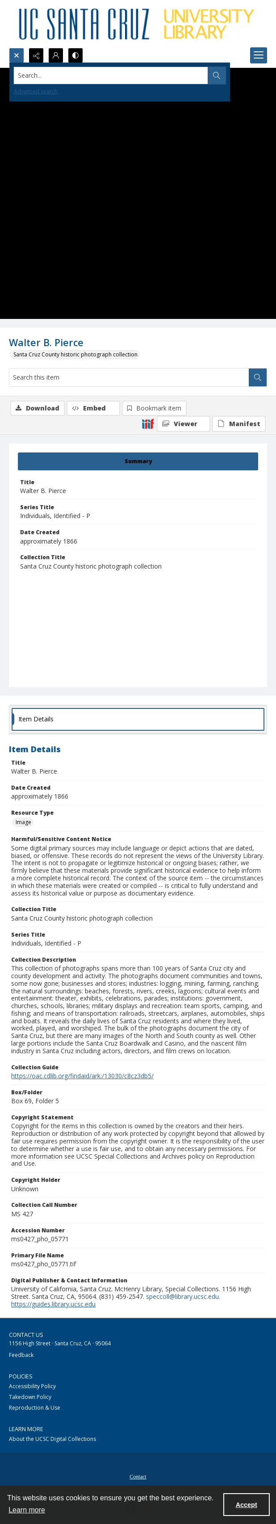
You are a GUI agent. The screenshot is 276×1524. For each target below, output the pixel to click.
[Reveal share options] (36, 55)
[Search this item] (129, 377)
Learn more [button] (26, 1510)
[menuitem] (138, 1475)
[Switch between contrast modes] (75, 55)
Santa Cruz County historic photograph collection (75, 354)
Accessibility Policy (32, 1386)
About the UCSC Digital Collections (52, 1439)
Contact (138, 1477)
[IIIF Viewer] (183, 424)
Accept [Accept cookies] (246, 1504)
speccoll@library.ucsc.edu (182, 1296)
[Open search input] (16, 55)
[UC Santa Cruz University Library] (138, 23)
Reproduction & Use (34, 1407)
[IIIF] (148, 423)
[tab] (138, 461)
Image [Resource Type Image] (23, 822)
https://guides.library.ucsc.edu (53, 1304)
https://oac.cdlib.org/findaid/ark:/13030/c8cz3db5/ (82, 1076)
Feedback (21, 1355)
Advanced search (36, 91)
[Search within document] (258, 377)
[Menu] (258, 55)
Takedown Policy (30, 1397)
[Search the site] (111, 75)
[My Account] (56, 55)
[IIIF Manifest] (239, 424)
